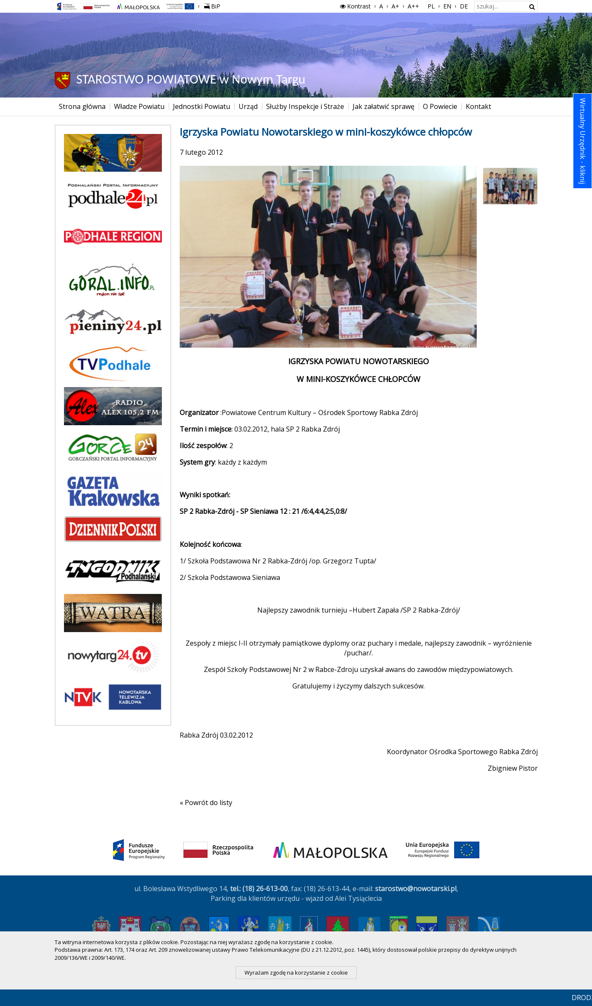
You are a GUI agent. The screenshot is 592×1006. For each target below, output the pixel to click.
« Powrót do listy (206, 802)
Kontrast (355, 6)
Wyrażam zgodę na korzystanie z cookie (296, 972)
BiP (214, 5)
